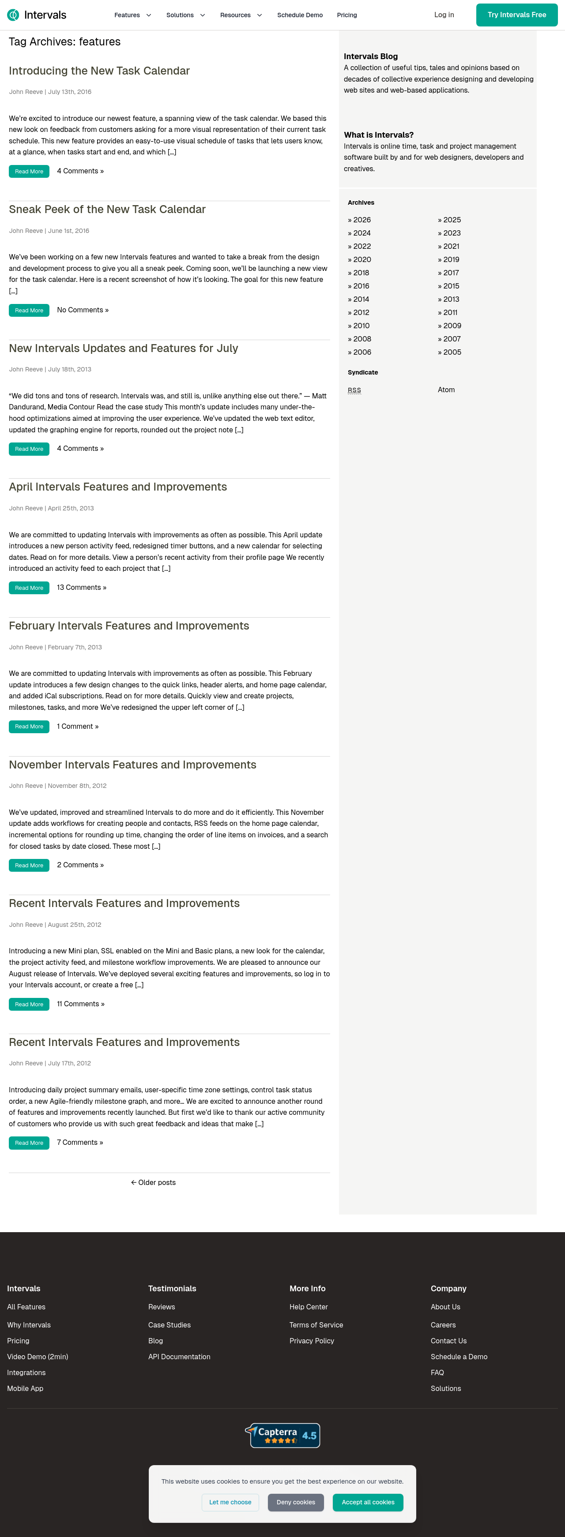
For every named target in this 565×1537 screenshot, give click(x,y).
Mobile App (25, 1388)
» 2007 (449, 339)
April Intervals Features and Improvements (118, 487)
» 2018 (358, 272)
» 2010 (359, 325)
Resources (241, 15)
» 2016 (358, 286)
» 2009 (450, 325)
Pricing (347, 15)
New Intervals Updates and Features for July (123, 348)
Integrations (26, 1372)
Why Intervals (29, 1325)
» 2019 (449, 259)
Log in (444, 14)
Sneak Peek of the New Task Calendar (107, 209)
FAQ (437, 1372)
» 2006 (360, 352)
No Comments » (83, 310)
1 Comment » (77, 726)
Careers (443, 1325)
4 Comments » (80, 171)
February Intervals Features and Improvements (129, 626)
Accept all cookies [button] (368, 1502)
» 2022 (359, 246)
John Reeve (26, 92)
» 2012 (358, 312)
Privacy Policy (312, 1341)
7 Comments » (80, 1142)
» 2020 (359, 259)
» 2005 (450, 352)
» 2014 (358, 299)
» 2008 (359, 339)
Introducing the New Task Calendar (99, 71)
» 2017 (448, 272)
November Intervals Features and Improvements (132, 764)
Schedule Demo (300, 15)
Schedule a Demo (459, 1356)
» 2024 (359, 233)
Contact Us (449, 1341)
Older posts (153, 1182)
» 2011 (448, 312)
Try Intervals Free (517, 14)
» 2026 (359, 220)
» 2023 (449, 233)
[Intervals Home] (36, 15)
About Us (445, 1307)
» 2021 (449, 246)
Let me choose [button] (230, 1502)
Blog (155, 1341)
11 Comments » (81, 1003)
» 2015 (449, 286)
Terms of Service (316, 1325)
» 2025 (449, 220)
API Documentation (179, 1356)
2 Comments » (80, 865)
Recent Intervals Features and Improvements (124, 903)
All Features (26, 1307)
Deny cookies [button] (296, 1502)
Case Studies (169, 1325)
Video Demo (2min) (37, 1356)
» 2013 (449, 299)
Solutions (186, 15)
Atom (446, 389)
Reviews (161, 1307)
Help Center (309, 1307)
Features (133, 15)
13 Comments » (81, 587)
